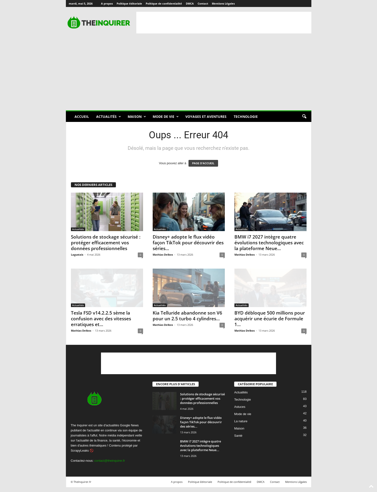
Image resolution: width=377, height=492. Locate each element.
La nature (240, 421)
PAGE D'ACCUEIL (203, 163)
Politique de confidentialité (164, 3)
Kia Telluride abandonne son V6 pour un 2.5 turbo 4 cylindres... (187, 316)
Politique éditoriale (129, 3)
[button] (304, 116)
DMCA (190, 3)
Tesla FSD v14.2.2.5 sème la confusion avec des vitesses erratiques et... (101, 319)
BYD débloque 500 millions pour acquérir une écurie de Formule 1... (269, 319)
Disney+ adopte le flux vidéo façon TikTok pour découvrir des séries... (188, 243)
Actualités (108, 116)
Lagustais (77, 254)
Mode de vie (166, 116)
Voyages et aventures (205, 116)
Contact (203, 3)
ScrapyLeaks (80, 450)
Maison (137, 116)
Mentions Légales (223, 3)
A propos (107, 3)
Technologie (246, 116)
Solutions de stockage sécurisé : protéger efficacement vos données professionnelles (105, 243)
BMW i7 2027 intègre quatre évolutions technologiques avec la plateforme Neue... (269, 243)
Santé (238, 436)
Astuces (239, 407)
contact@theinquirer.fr (109, 460)
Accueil (82, 116)
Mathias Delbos (163, 254)
